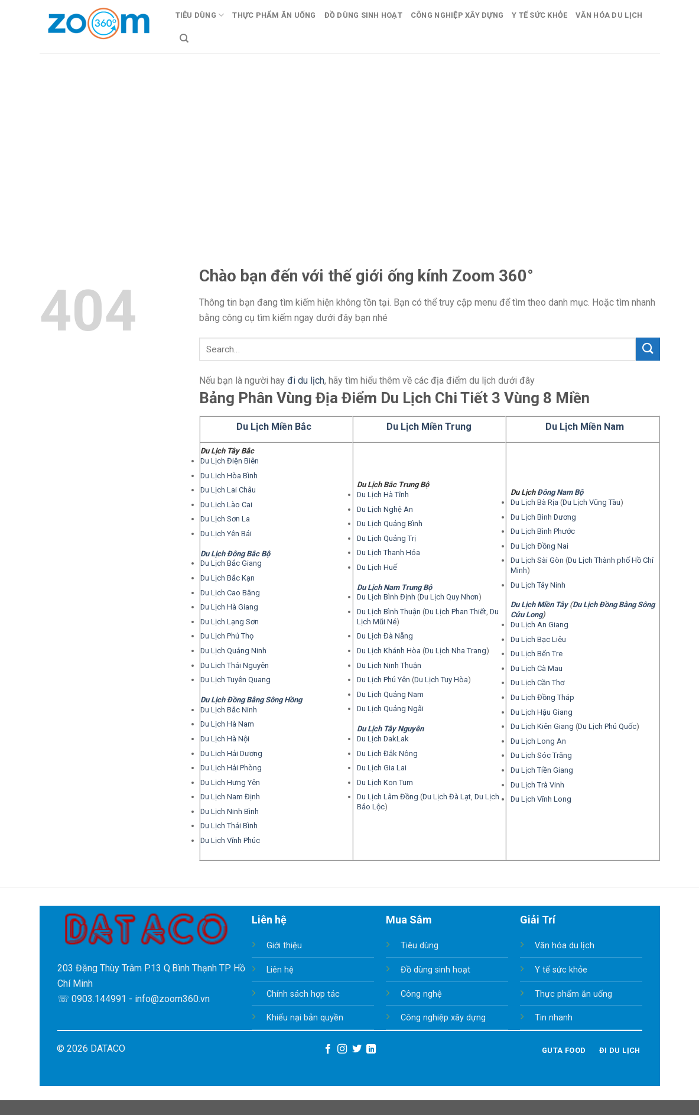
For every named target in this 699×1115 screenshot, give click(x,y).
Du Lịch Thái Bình (229, 825)
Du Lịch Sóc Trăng (541, 755)
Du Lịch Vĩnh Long (541, 799)
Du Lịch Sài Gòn (537, 560)
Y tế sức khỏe (561, 970)
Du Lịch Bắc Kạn (227, 577)
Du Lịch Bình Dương (543, 517)
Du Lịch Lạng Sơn (229, 621)
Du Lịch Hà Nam (227, 723)
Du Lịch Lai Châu (228, 489)
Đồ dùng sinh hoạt (435, 970)
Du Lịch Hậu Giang (542, 712)
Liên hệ (280, 970)
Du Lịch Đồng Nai (539, 546)
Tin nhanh (554, 1018)
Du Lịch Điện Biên (229, 460)
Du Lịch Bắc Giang (231, 563)
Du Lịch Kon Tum (385, 782)
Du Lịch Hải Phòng (231, 767)
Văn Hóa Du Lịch (609, 15)
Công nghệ (421, 994)
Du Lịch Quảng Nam (390, 694)
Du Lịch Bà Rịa (534, 502)
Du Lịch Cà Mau (537, 668)
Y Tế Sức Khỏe (539, 15)
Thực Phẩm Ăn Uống (274, 15)
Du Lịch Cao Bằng (230, 592)
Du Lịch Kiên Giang (542, 726)
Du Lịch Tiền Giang (542, 770)
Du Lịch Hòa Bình (229, 475)
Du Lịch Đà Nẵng (385, 635)
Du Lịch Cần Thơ (537, 682)
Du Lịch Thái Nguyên (234, 665)
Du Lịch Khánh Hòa (389, 650)
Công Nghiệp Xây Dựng (457, 15)
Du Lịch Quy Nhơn (449, 596)
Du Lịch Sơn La (225, 518)
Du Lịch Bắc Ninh (228, 709)
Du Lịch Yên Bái (226, 533)
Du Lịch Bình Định (386, 596)
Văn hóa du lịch (564, 946)
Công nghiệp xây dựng (443, 1018)
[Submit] (647, 349)
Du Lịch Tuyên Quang (235, 679)
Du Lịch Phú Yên (383, 679)
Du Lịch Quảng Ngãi (390, 708)
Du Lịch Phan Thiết (455, 611)
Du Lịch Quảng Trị (386, 538)
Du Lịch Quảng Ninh (233, 650)
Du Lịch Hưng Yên (230, 782)
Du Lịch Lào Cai (226, 504)
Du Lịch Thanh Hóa (388, 552)
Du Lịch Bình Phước (543, 531)
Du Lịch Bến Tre (537, 653)
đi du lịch (305, 380)
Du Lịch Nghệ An (385, 509)
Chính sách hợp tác (303, 994)
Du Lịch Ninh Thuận (389, 665)
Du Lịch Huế (377, 567)
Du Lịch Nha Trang (455, 650)
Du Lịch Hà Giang (229, 606)
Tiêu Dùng (200, 15)
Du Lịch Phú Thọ (226, 635)
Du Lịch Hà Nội (224, 738)
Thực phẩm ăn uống (573, 994)
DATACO (107, 1048)
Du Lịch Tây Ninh (538, 585)
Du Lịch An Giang (539, 624)
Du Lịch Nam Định (230, 796)
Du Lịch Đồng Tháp (542, 697)
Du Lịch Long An (538, 741)
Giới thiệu (284, 946)
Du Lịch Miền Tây (539, 604)
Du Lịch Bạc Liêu (538, 639)
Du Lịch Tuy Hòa (441, 679)
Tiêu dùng (419, 946)
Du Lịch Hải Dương (231, 753)
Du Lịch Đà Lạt (446, 796)
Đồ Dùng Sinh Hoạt (363, 15)
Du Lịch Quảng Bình (389, 523)
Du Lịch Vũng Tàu (591, 502)
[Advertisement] (349, 142)
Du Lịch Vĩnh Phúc (230, 840)
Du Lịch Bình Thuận (389, 611)
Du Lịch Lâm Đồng (387, 796)
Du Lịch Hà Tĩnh (383, 494)
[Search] (184, 38)
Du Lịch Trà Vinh (537, 784)
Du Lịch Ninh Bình (229, 811)
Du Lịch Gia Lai (382, 767)
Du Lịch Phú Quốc (607, 726)
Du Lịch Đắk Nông (387, 753)
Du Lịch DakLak (383, 738)
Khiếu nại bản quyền (304, 1018)
